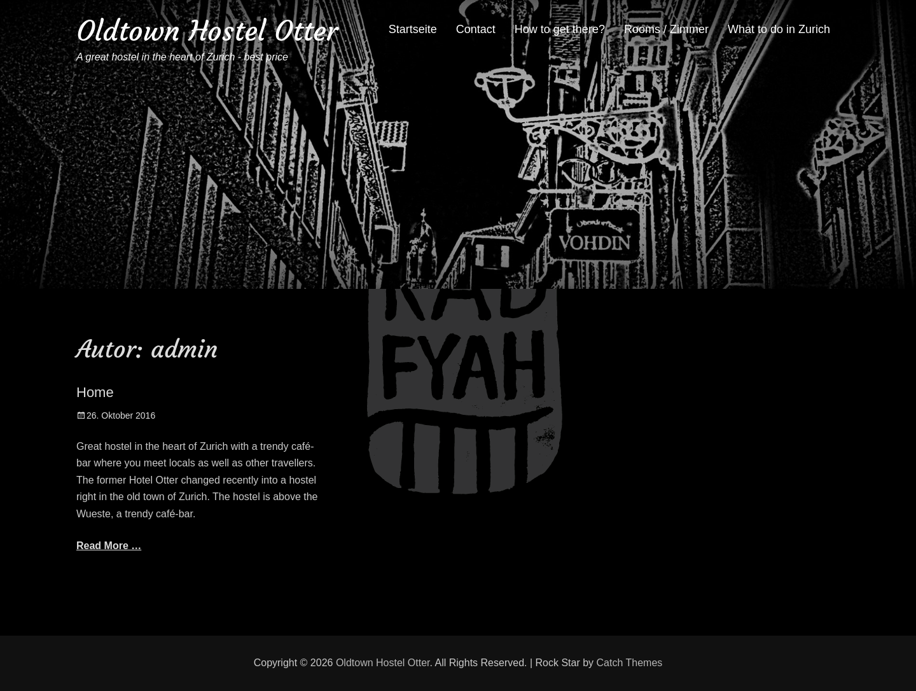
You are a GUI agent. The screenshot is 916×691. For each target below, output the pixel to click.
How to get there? (560, 29)
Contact (476, 29)
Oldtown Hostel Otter (207, 30)
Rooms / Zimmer (666, 29)
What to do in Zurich (779, 29)
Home (95, 392)
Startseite (413, 29)
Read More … (108, 545)
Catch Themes (630, 662)
